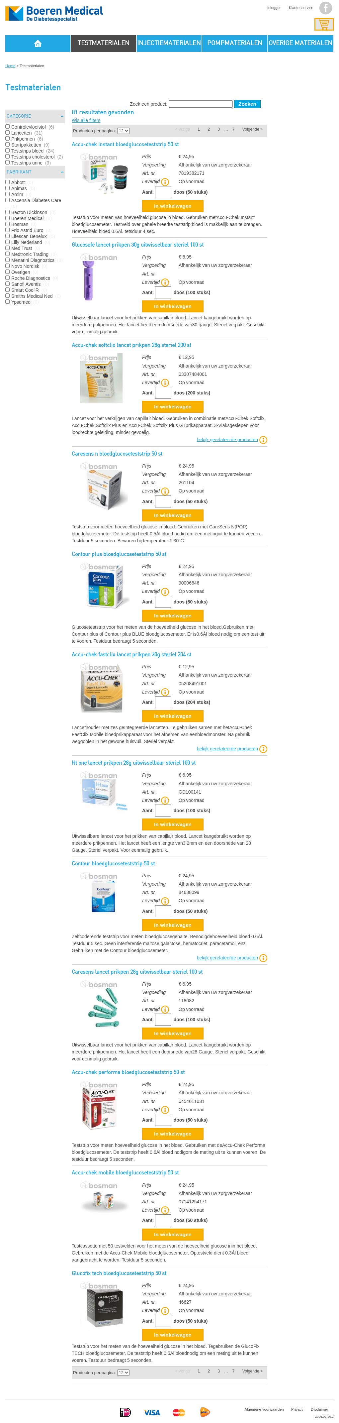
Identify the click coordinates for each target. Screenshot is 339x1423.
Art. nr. (149, 173)
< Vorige (182, 129)
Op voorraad (192, 181)
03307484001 (193, 374)
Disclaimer (319, 1409)
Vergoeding (154, 164)
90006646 (189, 583)
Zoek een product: (148, 104)
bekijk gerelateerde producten (227, 439)
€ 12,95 (186, 357)
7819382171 (192, 173)
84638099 (189, 892)
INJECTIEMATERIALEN (169, 43)
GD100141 (190, 792)
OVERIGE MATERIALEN (300, 43)
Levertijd (155, 181)
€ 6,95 (185, 257)
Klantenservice (301, 8)
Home (10, 66)
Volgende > (252, 129)
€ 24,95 (186, 156)
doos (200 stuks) (192, 392)
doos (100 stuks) (192, 292)
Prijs (146, 156)
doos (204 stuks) (192, 702)
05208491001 (193, 683)
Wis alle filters (86, 120)
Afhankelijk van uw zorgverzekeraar (215, 164)
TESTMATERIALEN (103, 43)
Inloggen (274, 8)
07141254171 (193, 1201)
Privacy (297, 1409)
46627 (185, 1302)
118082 (186, 1000)
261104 (186, 482)
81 (75, 113)
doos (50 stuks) (191, 192)
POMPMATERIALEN (234, 43)
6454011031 (192, 1101)
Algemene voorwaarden (264, 1409)
